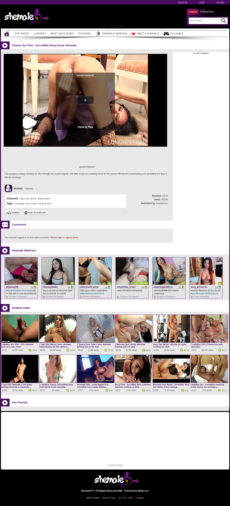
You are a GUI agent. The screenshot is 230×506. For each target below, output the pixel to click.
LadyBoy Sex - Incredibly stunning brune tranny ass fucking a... (207, 385)
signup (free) (71, 237)
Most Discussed (62, 33)
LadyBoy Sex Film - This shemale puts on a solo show (17, 345)
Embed (13, 212)
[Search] (205, 20)
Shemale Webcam (111, 33)
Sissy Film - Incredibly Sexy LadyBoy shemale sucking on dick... (133, 385)
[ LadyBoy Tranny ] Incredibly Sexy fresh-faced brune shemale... (56, 385)
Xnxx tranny (31, 203)
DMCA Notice (93, 498)
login (60, 237)
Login (201, 3)
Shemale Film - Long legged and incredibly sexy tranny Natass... (92, 385)
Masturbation (44, 198)
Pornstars (207, 12)
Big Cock (24, 198)
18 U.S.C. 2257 (125, 498)
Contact (140, 498)
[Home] (7, 33)
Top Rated (22, 33)
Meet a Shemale (145, 33)
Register (183, 3)
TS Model (84, 33)
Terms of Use (109, 498)
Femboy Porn (45, 203)
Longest (39, 33)
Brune (33, 198)
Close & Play (85, 127)
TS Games (173, 34)
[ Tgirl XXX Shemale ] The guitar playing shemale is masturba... (16, 385)
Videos (193, 12)
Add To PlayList (35, 212)
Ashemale (19, 203)
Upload (220, 3)
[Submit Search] (223, 21)
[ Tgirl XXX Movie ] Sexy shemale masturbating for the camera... (55, 345)
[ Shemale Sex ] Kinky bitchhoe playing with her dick (130, 345)
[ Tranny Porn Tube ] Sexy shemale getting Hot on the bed (94, 345)
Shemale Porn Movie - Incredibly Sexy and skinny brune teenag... (171, 385)
